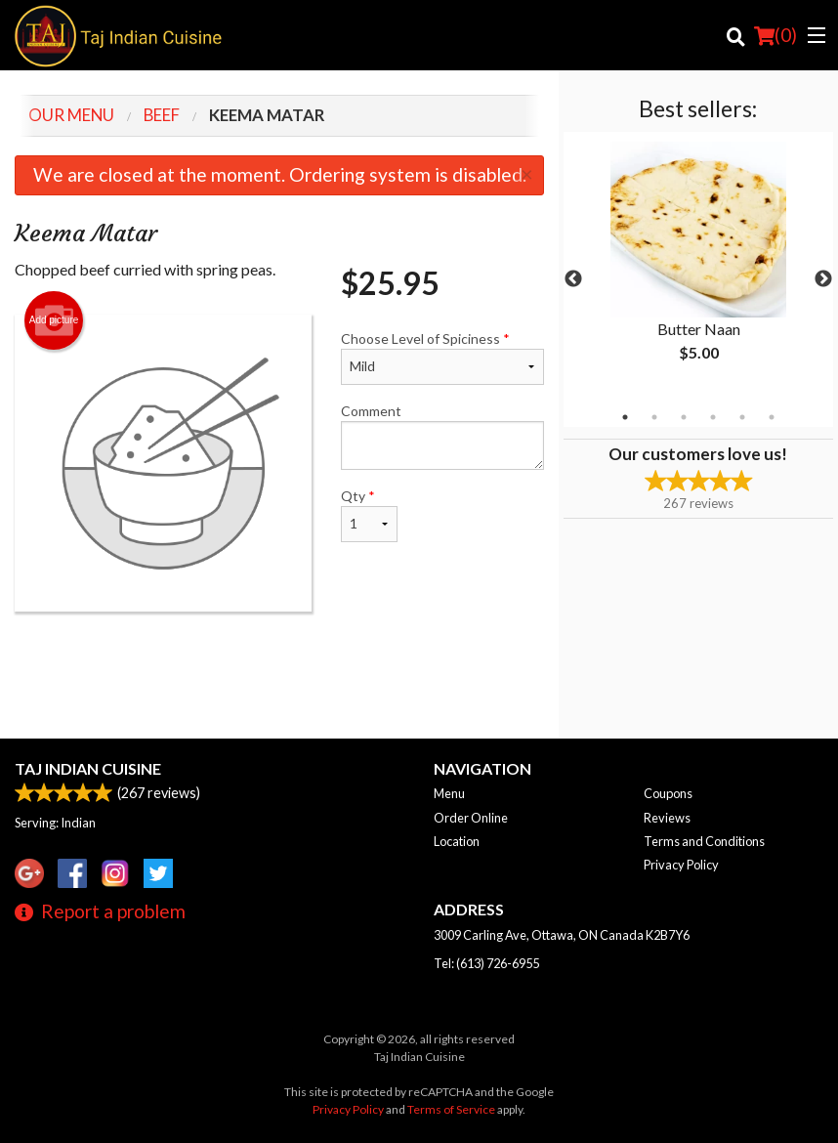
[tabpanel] (698, 268)
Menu (449, 793)
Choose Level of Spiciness (442, 357)
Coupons (668, 793)
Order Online (471, 818)
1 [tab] (625, 417)
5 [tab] (742, 417)
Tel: (486, 963)
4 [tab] (713, 417)
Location (457, 841)
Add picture (54, 320)
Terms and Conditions (704, 841)
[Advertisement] (279, 675)
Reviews (667, 818)
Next (823, 279)
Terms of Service (451, 1109)
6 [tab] (771, 417)
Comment (442, 436)
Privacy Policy (681, 864)
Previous (573, 279)
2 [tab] (654, 417)
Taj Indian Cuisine (88, 768)
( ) (775, 35)
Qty (369, 514)
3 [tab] (683, 417)
